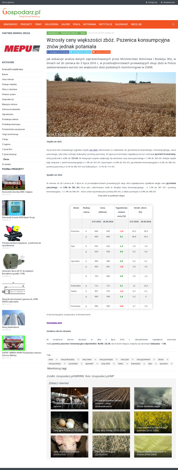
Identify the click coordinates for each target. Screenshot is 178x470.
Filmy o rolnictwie (9, 89)
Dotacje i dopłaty (9, 84)
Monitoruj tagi (57, 368)
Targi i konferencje (10, 134)
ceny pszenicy (55, 363)
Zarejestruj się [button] (168, 2)
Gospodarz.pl (8, 99)
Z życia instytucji (9, 154)
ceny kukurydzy (67, 359)
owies (120, 363)
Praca (76, 24)
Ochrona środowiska (11, 109)
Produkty (26, 24)
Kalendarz (121, 24)
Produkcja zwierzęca (11, 124)
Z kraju (5, 139)
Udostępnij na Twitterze (80, 52)
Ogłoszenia (51, 24)
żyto (150, 363)
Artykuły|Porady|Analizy (12, 69)
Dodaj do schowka (101, 52)
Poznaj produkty (13, 169)
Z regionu (6, 144)
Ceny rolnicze (8, 79)
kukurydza (135, 363)
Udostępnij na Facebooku (58, 52)
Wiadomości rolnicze (69, 33)
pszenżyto (73, 363)
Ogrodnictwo (7, 114)
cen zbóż (93, 149)
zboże (160, 359)
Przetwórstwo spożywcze (13, 129)
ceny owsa (86, 359)
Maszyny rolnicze (9, 104)
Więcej (136, 24)
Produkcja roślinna (10, 119)
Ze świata (6, 164)
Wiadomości (11, 24)
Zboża (6, 159)
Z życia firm (7, 149)
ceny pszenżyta (106, 359)
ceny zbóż (105, 363)
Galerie (65, 24)
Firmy (38, 24)
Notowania (89, 24)
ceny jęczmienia (143, 359)
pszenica (164, 363)
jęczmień (89, 363)
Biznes (5, 74)
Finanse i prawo (9, 94)
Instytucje (105, 24)
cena (51, 359)
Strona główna (8, 2)
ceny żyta (125, 359)
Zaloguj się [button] (151, 2)
